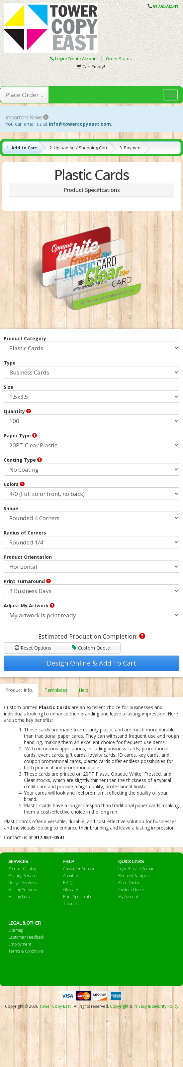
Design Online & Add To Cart (91, 663)
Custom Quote (91, 648)
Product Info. (19, 690)
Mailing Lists (19, 896)
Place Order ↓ (24, 95)
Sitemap (15, 930)
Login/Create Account (74, 59)
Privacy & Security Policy (156, 1006)
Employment (19, 944)
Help (83, 690)
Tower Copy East (55, 1006)
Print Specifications (79, 896)
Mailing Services (22, 889)
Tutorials (70, 903)
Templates (56, 690)
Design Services (22, 882)
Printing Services (23, 875)
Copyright (119, 1006)
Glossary (70, 889)
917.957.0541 (165, 6)
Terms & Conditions (26, 951)
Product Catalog (22, 868)
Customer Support (79, 868)
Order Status (119, 59)
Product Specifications (91, 190)
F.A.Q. (68, 882)
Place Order (129, 882)
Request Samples (133, 875)
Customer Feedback (26, 937)
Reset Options (33, 648)
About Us (71, 875)
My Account (128, 896)
